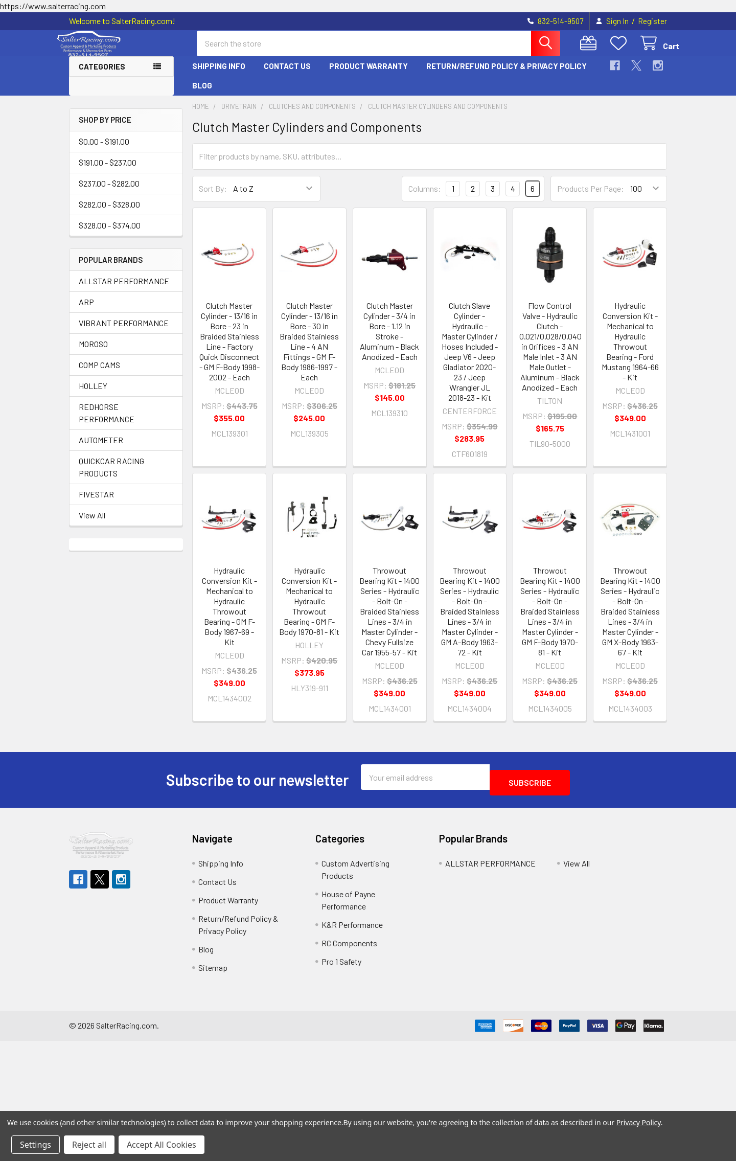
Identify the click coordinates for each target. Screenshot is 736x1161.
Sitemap (212, 971)
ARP (86, 311)
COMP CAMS (99, 374)
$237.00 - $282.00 (109, 192)
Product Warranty (368, 75)
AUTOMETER (101, 449)
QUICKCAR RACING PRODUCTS (111, 476)
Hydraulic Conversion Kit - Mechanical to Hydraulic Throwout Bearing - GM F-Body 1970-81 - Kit (309, 610)
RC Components (349, 946)
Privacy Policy (638, 1122)
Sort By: (213, 197)
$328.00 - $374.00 (110, 234)
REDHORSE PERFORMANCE (106, 422)
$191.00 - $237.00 (107, 171)
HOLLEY (93, 395)
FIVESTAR (96, 503)
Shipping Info (218, 75)
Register (652, 21)
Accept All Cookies (161, 1144)
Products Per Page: (590, 197)
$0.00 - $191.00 (104, 150)
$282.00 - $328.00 (109, 213)
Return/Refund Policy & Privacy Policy (506, 75)
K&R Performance (352, 928)
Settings (35, 1144)
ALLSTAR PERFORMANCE (124, 290)
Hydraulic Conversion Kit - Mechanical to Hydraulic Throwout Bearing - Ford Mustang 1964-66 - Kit (630, 350)
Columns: (424, 197)
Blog (202, 94)
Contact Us (287, 75)
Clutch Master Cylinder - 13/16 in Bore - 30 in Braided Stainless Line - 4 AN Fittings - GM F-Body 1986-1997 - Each (309, 350)
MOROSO (93, 353)
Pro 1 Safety (341, 965)
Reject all (89, 1144)
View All (92, 524)
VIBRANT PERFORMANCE (124, 332)
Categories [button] (102, 75)
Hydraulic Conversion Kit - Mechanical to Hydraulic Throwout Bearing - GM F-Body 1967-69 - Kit (229, 615)
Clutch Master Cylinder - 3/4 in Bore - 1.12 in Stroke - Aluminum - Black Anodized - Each (389, 340)
